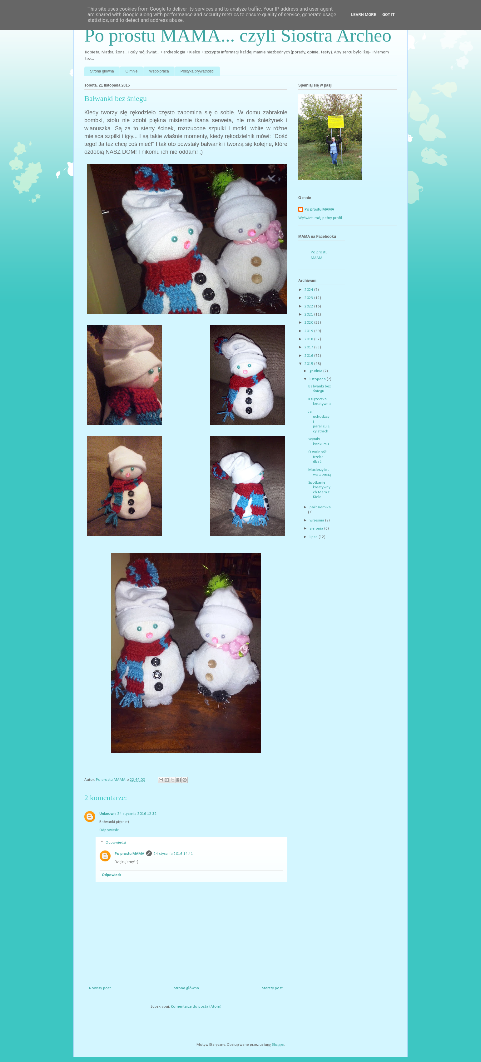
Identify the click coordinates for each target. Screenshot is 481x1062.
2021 (309, 314)
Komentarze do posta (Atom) (196, 1007)
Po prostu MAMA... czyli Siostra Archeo (237, 35)
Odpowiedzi (116, 842)
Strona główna (102, 71)
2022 (309, 306)
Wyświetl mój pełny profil (320, 218)
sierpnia (317, 528)
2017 (309, 347)
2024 (309, 290)
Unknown (107, 814)
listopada (318, 379)
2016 (309, 356)
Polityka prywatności (198, 71)
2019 (309, 331)
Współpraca (159, 71)
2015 (309, 364)
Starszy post (272, 988)
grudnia (316, 371)
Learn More (363, 14)
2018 (309, 339)
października (320, 507)
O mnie (132, 71)
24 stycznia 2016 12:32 (137, 814)
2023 (309, 298)
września (317, 520)
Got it (388, 14)
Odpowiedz (109, 830)
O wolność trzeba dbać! (317, 457)
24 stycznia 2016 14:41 (173, 854)
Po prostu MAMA (129, 854)
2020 (309, 323)
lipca (314, 537)
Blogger (278, 1045)
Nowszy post (100, 988)
